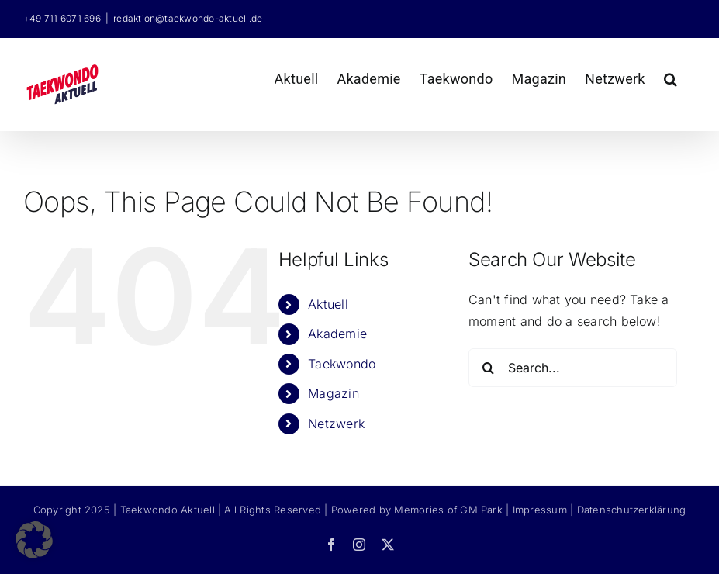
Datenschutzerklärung (631, 509)
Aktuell (328, 304)
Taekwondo (341, 364)
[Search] (487, 367)
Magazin (333, 393)
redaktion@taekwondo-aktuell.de (187, 18)
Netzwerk (336, 423)
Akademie (337, 333)
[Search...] (572, 367)
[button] (670, 77)
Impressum (540, 509)
